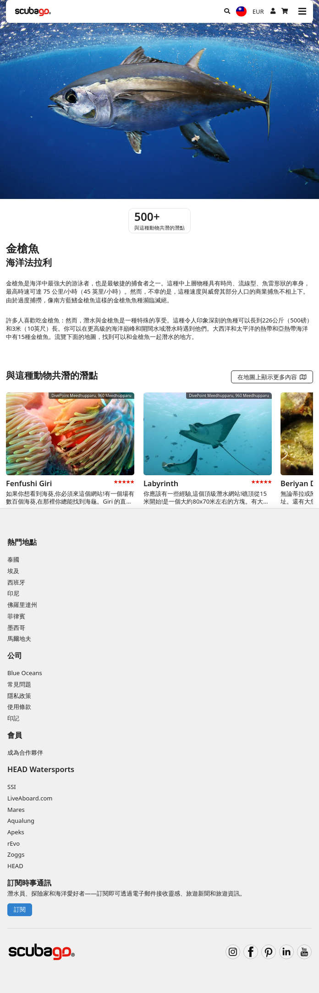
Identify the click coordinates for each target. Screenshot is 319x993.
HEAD (15, 866)
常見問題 (19, 684)
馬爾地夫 (19, 638)
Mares (16, 809)
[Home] (33, 11)
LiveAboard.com (29, 798)
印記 (13, 718)
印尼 (13, 593)
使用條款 (19, 707)
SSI (11, 787)
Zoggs (16, 854)
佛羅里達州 (22, 605)
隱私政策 (19, 696)
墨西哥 (16, 627)
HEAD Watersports (40, 769)
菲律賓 (16, 616)
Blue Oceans (24, 673)
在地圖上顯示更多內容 (272, 377)
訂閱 (20, 909)
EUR (258, 11)
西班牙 (16, 582)
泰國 (13, 559)
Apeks (15, 832)
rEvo (13, 843)
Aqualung (20, 820)
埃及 (13, 571)
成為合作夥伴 (25, 752)
